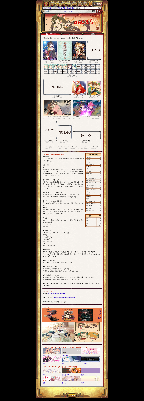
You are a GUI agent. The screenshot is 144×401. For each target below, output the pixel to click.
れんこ (45, 375)
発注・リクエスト (51, 34)
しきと (83, 355)
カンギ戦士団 (67, 8)
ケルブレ (75, 8)
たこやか (84, 363)
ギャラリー (72, 34)
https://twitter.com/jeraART (57, 293)
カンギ (60, 8)
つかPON (65, 355)
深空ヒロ (64, 363)
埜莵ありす (65, 375)
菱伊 (82, 383)
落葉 (44, 363)
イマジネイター (52, 8)
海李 (44, 383)
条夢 (82, 375)
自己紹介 (93, 34)
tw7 (45, 8)
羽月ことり (46, 355)
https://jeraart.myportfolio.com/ (64, 297)
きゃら (64, 383)
